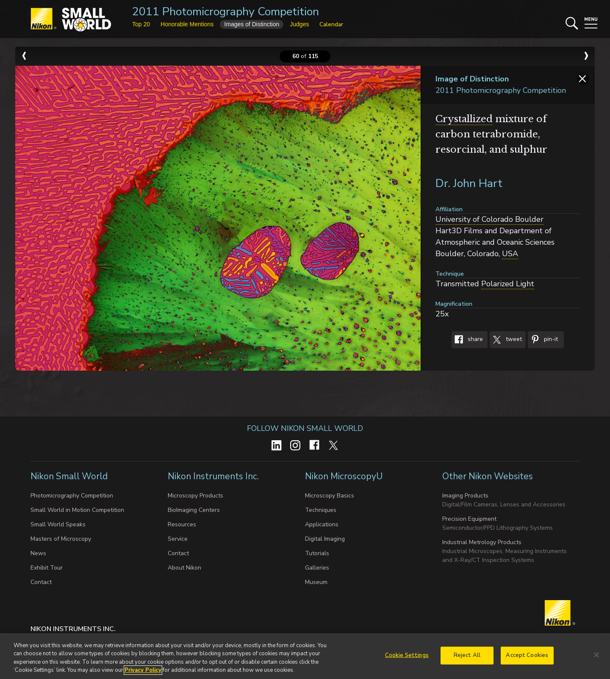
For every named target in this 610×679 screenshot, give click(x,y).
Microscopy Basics (329, 496)
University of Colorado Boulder (489, 219)
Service (178, 539)
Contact (41, 582)
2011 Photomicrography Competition (225, 12)
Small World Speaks (58, 524)
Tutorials (317, 553)
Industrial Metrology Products (481, 542)
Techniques (320, 510)
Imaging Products (465, 496)
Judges (299, 24)
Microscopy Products (195, 496)
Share (467, 339)
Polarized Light (507, 284)
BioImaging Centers (194, 510)
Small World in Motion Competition (77, 510)
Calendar (331, 24)
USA (510, 254)
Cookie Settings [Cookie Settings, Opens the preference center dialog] (407, 658)
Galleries (317, 568)
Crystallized (464, 119)
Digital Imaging (325, 539)
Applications (321, 524)
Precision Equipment (469, 519)
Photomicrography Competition (71, 496)
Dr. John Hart (468, 183)
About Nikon (184, 568)
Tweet (506, 339)
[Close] (596, 657)
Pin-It (543, 339)
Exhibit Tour (46, 568)
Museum (316, 582)
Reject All (467, 658)
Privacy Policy (143, 673)
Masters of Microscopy (60, 539)
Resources (182, 524)
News (38, 553)
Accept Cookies (527, 658)
